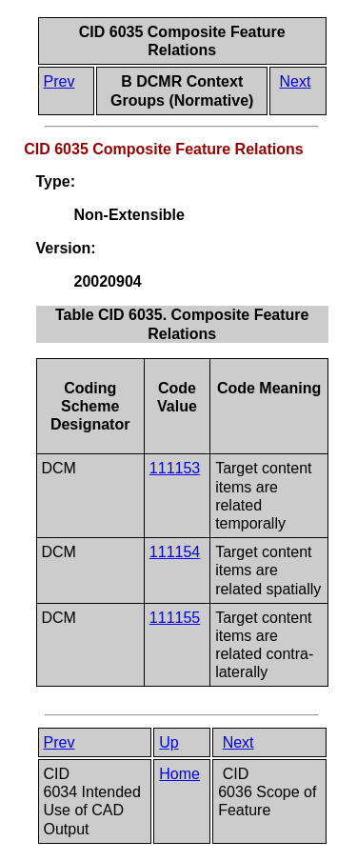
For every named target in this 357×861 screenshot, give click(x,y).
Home (179, 774)
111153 (174, 468)
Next (295, 81)
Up (168, 742)
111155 (174, 618)
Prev (59, 81)
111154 (174, 552)
